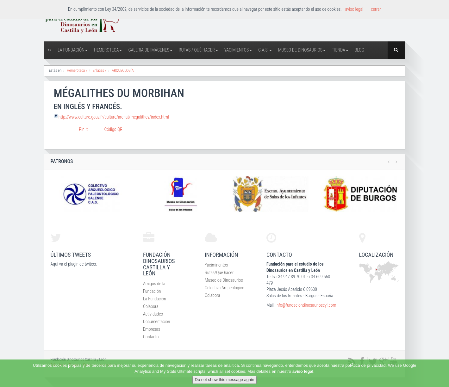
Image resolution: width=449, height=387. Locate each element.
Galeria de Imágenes (150, 49)
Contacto (151, 336)
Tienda (340, 49)
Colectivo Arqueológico (224, 287)
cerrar (376, 9)
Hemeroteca (108, 49)
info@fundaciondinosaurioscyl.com (306, 305)
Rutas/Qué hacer (219, 272)
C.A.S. (265, 49)
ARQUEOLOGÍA (123, 70)
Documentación (156, 321)
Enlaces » (100, 70)
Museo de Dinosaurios (302, 49)
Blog (359, 49)
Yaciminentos (216, 264)
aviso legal (302, 371)
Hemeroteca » (77, 70)
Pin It (83, 129)
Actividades (153, 313)
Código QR (113, 129)
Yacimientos (238, 49)
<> (49, 49)
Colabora (151, 306)
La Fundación (73, 49)
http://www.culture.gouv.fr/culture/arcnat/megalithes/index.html (114, 117)
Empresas (151, 329)
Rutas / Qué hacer (198, 49)
